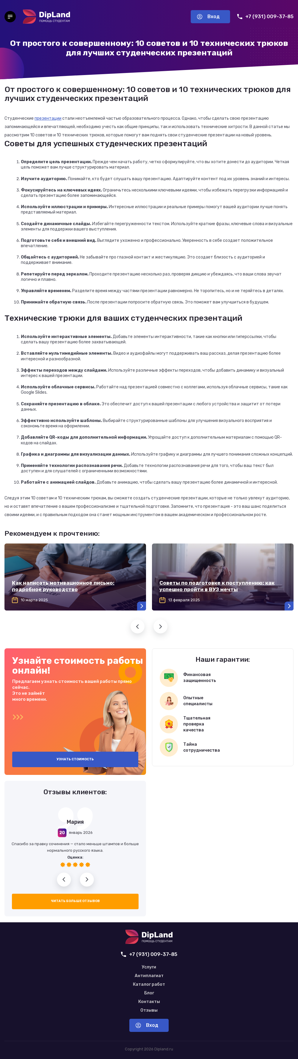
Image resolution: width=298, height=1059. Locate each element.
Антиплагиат (149, 976)
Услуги (149, 967)
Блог (149, 993)
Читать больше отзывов (75, 901)
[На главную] (46, 17)
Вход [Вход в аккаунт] (208, 16)
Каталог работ (149, 984)
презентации (48, 118)
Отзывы (149, 1010)
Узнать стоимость (75, 759)
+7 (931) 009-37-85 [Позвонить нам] (265, 16)
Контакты (149, 1001)
